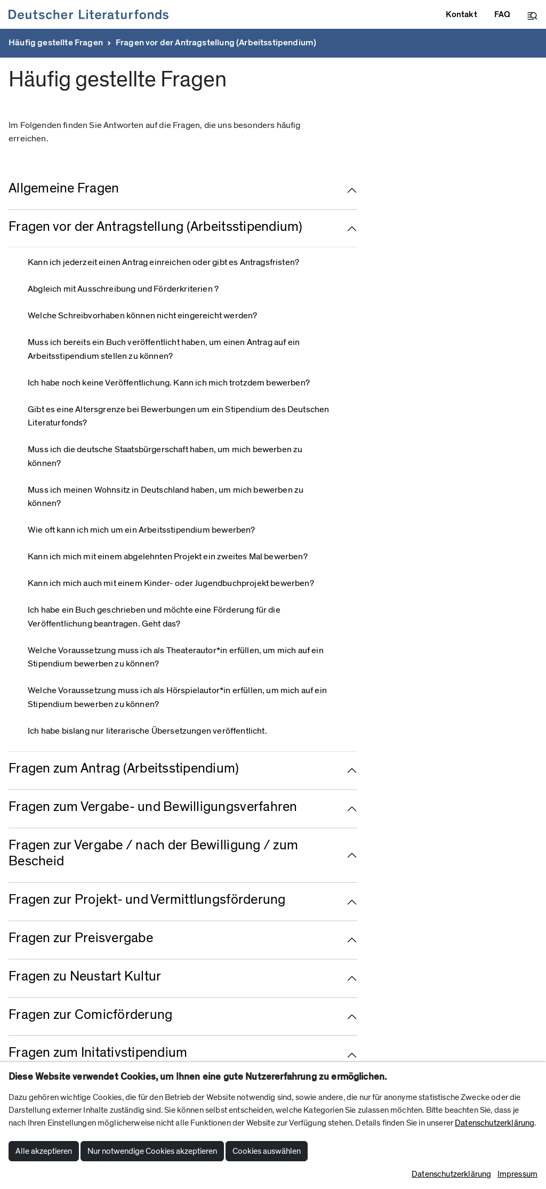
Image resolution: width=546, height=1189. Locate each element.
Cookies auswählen (266, 1151)
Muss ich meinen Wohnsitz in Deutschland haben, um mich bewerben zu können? (165, 497)
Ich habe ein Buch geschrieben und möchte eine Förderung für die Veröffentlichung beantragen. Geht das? (154, 617)
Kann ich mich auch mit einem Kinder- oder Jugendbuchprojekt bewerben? (171, 583)
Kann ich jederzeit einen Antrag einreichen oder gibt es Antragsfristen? (163, 262)
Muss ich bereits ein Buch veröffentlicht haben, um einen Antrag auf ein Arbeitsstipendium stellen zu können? (164, 349)
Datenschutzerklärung (494, 1123)
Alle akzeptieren (43, 1151)
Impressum (517, 1174)
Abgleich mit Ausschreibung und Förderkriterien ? (123, 289)
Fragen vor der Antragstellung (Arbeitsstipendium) (216, 43)
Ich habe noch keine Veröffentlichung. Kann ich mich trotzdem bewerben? (169, 383)
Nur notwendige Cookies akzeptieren (152, 1151)
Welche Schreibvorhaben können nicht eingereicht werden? (142, 316)
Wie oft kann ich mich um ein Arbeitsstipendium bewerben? (141, 530)
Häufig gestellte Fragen (56, 43)
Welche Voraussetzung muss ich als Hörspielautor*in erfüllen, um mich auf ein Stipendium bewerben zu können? (177, 697)
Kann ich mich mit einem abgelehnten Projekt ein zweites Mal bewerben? (168, 557)
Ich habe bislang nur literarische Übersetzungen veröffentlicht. (147, 731)
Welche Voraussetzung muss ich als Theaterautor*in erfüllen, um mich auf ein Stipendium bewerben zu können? (176, 657)
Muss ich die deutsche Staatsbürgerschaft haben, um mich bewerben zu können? (165, 456)
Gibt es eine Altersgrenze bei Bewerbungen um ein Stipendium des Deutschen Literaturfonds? (178, 416)
